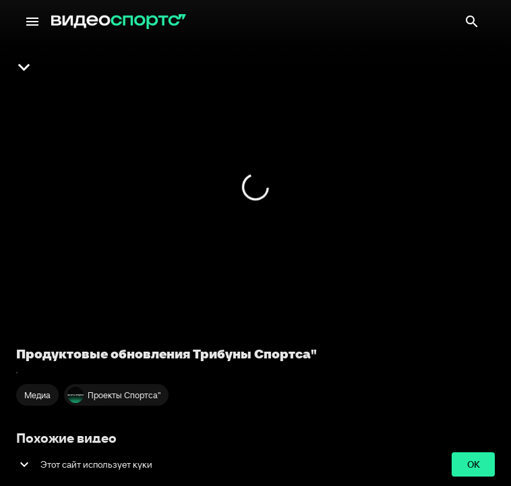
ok (473, 464)
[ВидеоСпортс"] (118, 21)
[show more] (24, 464)
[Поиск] (472, 21)
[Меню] (32, 21)
